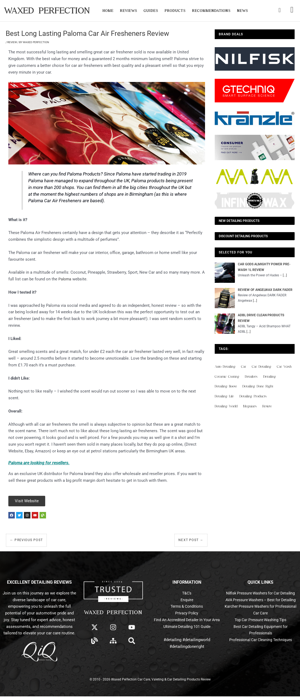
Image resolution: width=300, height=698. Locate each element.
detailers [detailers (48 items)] (251, 376)
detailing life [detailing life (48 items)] (224, 396)
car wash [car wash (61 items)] (284, 367)
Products (175, 11)
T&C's (187, 594)
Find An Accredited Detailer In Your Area (187, 621)
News (242, 11)
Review (12, 42)
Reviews (128, 11)
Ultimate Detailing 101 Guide (186, 628)
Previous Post (26, 542)
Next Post (190, 542)
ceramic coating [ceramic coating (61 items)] (227, 376)
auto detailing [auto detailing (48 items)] (225, 367)
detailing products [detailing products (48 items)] (253, 396)
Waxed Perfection (47, 10)
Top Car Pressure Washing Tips (260, 634)
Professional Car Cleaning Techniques (260, 654)
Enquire (187, 601)
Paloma (65, 279)
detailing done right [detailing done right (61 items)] (257, 386)
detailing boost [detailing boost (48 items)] (226, 386)
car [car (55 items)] (243, 367)
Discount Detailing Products (243, 236)
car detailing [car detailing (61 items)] (261, 367)
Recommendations (211, 11)
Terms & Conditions (186, 608)
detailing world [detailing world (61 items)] (226, 406)
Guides (151, 11)
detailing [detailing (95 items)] (269, 376)
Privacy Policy (186, 614)
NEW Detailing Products (239, 221)
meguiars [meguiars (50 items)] (250, 406)
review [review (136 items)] (267, 406)
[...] (285, 275)
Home (108, 11)
